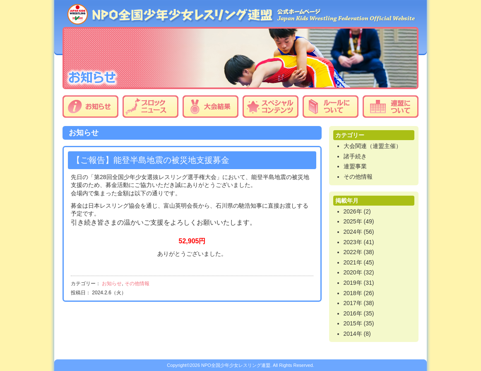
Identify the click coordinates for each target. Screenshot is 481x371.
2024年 (353, 231)
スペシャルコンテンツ (270, 106)
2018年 (353, 293)
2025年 (353, 221)
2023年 (353, 242)
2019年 (353, 282)
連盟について (390, 106)
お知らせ (90, 106)
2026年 (353, 211)
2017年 (353, 303)
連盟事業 (355, 166)
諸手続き (355, 156)
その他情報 (137, 283)
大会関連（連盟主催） (373, 146)
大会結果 (210, 106)
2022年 (353, 252)
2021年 (353, 262)
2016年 (353, 313)
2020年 (353, 272)
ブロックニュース (150, 106)
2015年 (353, 323)
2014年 (353, 333)
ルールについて (330, 106)
